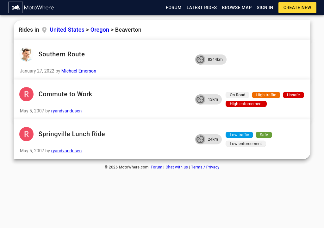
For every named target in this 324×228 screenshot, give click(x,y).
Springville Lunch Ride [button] (104, 134)
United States (67, 29)
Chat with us (176, 167)
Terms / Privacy (205, 167)
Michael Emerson (78, 70)
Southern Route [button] (104, 54)
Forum (157, 167)
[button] (31, 7)
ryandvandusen (66, 110)
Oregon (99, 29)
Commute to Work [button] (104, 94)
